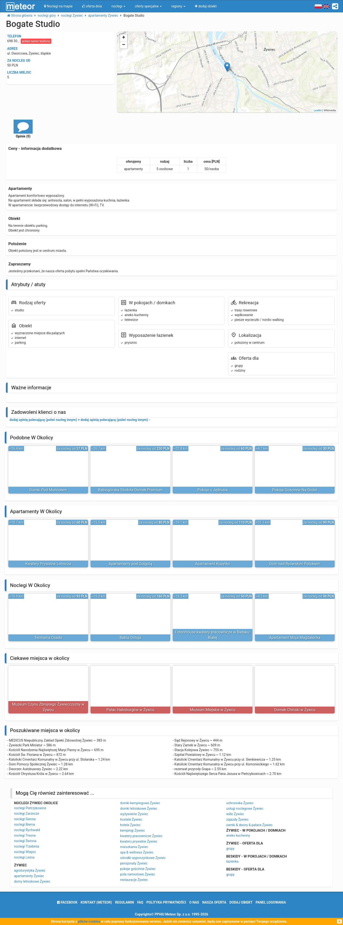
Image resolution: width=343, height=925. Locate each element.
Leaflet (318, 110)
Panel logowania (271, 902)
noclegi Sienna (25, 819)
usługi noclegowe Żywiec (244, 808)
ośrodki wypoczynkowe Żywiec (143, 858)
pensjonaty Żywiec (133, 863)
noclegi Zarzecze (26, 813)
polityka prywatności (166, 902)
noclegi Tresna (25, 835)
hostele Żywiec (131, 819)
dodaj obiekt (240, 902)
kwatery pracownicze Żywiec (141, 836)
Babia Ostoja (130, 637)
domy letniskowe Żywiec (32, 881)
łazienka (232, 861)
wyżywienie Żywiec (134, 814)
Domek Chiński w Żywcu (294, 710)
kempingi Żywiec (132, 830)
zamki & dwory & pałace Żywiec (249, 825)
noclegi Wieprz (25, 852)
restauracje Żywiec (134, 880)
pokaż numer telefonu (36, 41)
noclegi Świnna (25, 841)
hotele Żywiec (130, 825)
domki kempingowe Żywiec (140, 803)
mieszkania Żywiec (134, 847)
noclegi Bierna (24, 824)
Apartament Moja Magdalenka (294, 637)
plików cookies (89, 921)
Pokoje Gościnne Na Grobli (294, 490)
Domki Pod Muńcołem (48, 490)
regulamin (124, 902)
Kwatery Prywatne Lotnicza (48, 563)
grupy (230, 848)
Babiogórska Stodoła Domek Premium (130, 490)
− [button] (123, 45)
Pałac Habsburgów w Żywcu (130, 710)
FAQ (140, 902)
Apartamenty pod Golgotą (130, 563)
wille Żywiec (235, 814)
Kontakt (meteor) (96, 902)
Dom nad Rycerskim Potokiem (294, 563)
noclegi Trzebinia (26, 846)
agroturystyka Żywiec (29, 870)
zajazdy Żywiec (237, 819)
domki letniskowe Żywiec (138, 808)
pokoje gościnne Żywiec (138, 869)
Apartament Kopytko (212, 563)
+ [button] (123, 37)
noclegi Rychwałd (27, 830)
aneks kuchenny (238, 835)
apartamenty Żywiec (29, 876)
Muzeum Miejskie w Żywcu (212, 710)
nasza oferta (214, 902)
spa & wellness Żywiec (136, 852)
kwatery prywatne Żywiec (138, 841)
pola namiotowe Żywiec (137, 874)
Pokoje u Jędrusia (212, 490)
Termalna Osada (48, 637)
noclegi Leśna (24, 857)
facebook (67, 902)
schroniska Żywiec (240, 803)
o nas (194, 902)
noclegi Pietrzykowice (30, 808)
